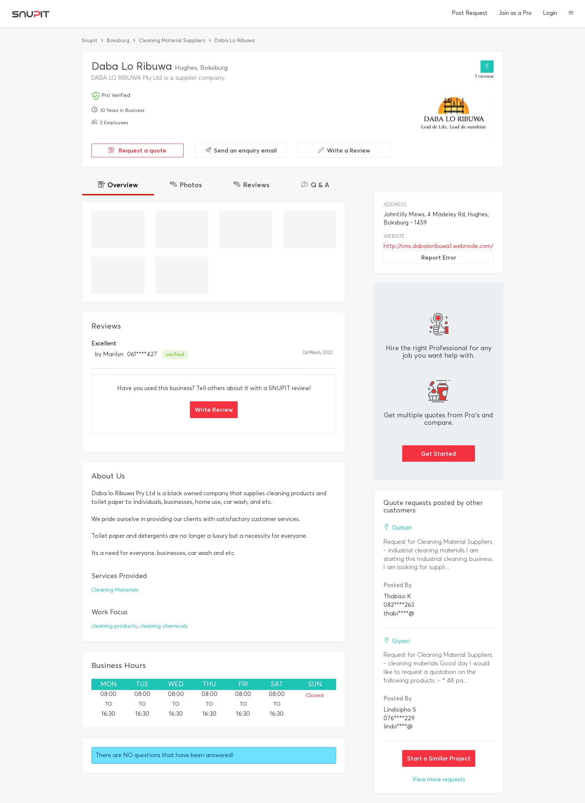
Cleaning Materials (114, 590)
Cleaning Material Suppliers (172, 40)
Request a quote (137, 150)
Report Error (438, 257)
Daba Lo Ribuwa (235, 40)
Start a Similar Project (438, 758)
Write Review (214, 409)
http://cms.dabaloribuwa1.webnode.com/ (439, 246)
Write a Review (344, 150)
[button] (571, 13)
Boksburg (118, 40)
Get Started (438, 453)
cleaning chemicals (164, 626)
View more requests (438, 779)
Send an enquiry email (241, 150)
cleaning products (114, 626)
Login (550, 13)
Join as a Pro (515, 13)
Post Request (470, 13)
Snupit (89, 40)
